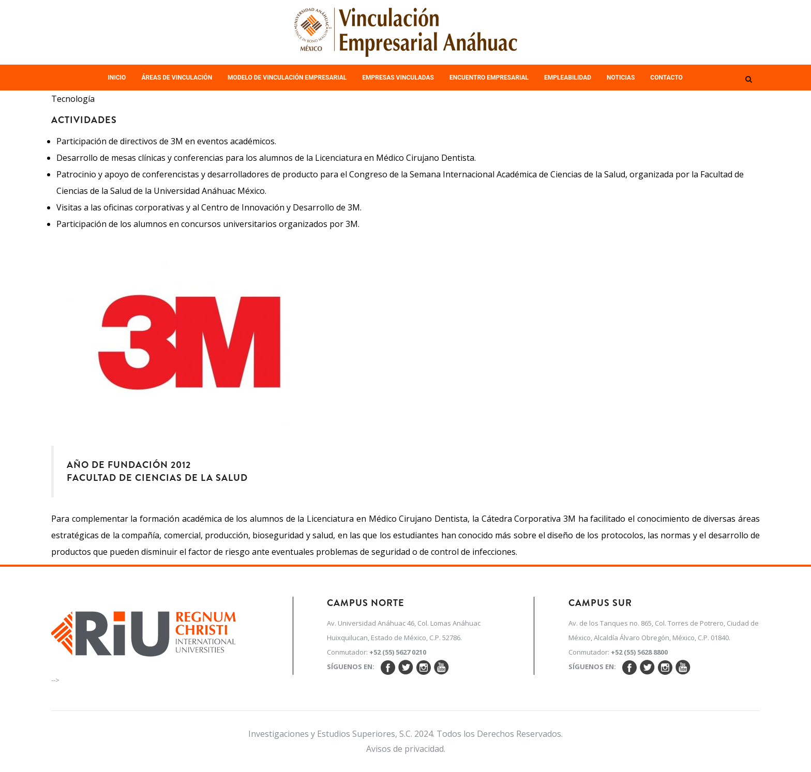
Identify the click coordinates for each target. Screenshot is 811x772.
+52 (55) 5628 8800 (639, 652)
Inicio (117, 77)
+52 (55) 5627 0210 (397, 652)
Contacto (666, 77)
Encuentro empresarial (489, 77)
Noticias (621, 77)
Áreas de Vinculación (176, 77)
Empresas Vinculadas (398, 77)
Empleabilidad (567, 77)
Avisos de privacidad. (405, 748)
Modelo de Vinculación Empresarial (287, 77)
